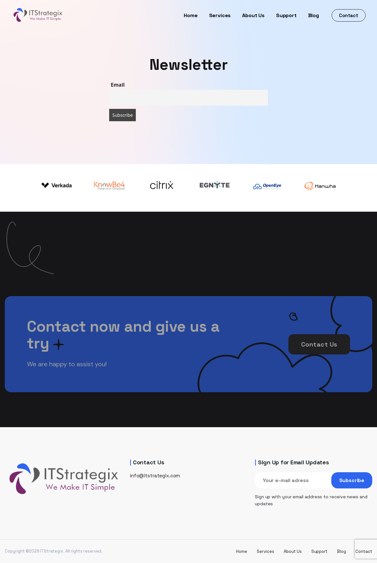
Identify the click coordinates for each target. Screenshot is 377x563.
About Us (253, 15)
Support (286, 15)
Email (118, 84)
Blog (313, 15)
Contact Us (319, 353)
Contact (348, 15)
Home (190, 15)
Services (220, 15)
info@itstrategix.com (155, 476)
